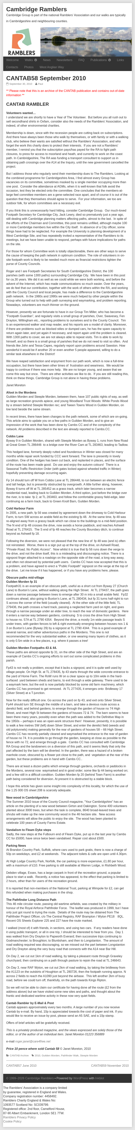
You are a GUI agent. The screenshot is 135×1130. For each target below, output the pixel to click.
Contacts (12, 67)
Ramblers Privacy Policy (19, 1117)
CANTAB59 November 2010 (110, 1065)
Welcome (12, 60)
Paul (40, 83)
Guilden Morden (51, 1055)
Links (120, 60)
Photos (29, 67)
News (47, 60)
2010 (37, 1055)
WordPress (80, 1078)
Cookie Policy (12, 1121)
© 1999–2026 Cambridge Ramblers (30, 1078)
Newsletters (64, 60)
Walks (29, 60)
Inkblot (99, 1078)
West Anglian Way (52, 67)
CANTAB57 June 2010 (21, 1065)
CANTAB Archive (19, 1055)
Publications (99, 60)
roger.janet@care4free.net (32, 1041)
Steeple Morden (89, 1055)
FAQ (81, 60)
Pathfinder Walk (70, 1055)
